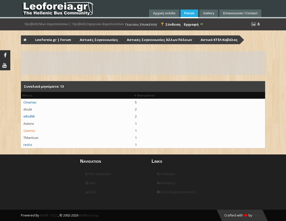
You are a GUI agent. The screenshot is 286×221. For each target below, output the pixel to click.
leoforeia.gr (166, 183)
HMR (256, 215)
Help (90, 183)
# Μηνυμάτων (144, 95)
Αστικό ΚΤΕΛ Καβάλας (219, 39)
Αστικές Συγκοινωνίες (99, 39)
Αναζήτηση (166, 174)
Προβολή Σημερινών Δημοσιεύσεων (98, 24)
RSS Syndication (98, 174)
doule (27, 109)
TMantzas (31, 137)
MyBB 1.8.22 (49, 215)
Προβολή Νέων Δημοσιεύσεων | (48, 24)
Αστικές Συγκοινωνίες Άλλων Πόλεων (159, 39)
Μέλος (27, 95)
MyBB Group (88, 215)
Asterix (28, 123)
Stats (90, 192)
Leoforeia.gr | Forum (53, 39)
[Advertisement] (143, 63)
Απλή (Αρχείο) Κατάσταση (176, 192)
